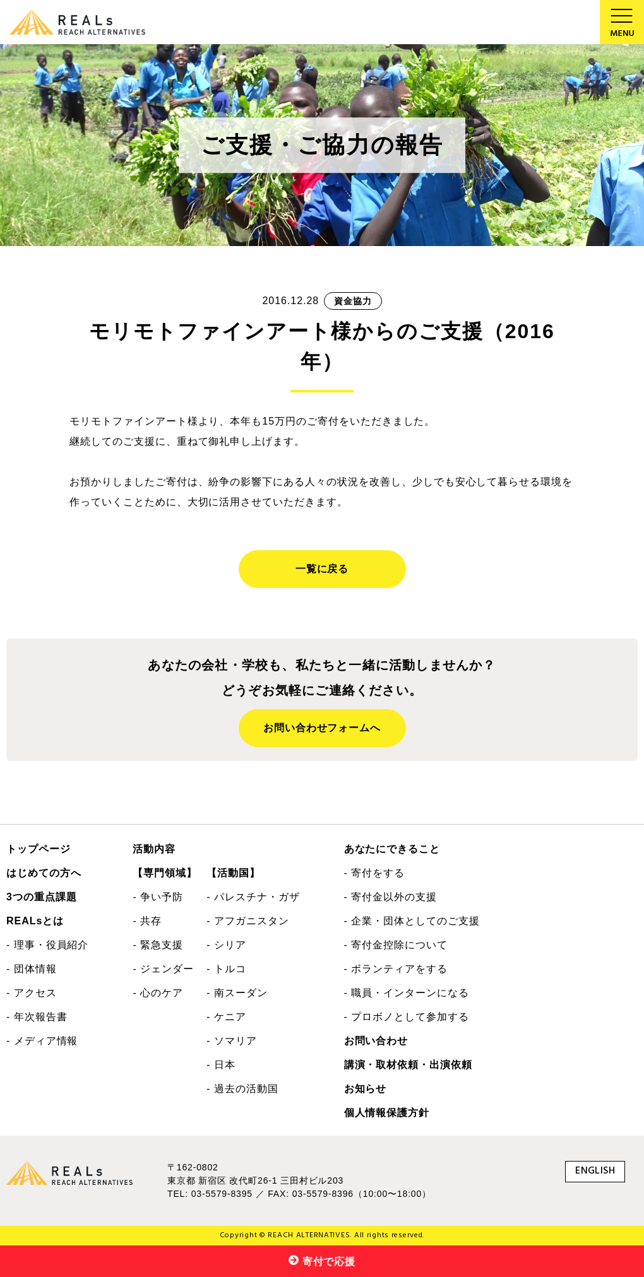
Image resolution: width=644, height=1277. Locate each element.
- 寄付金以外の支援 (390, 897)
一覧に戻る (322, 568)
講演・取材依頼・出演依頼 (408, 1064)
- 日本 (221, 1064)
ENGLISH (595, 1171)
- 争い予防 (158, 897)
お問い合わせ (376, 1040)
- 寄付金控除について (396, 944)
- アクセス (31, 992)
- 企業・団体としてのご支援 (412, 920)
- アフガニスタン (247, 920)
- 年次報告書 (37, 1016)
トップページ (38, 849)
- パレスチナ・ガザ (252, 897)
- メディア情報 (42, 1040)
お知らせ (365, 1088)
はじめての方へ (43, 873)
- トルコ (226, 968)
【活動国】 (233, 873)
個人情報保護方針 (387, 1112)
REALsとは (35, 920)
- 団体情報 (31, 968)
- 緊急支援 (158, 944)
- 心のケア (158, 992)
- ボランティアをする (396, 968)
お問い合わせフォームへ (322, 727)
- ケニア (226, 1016)
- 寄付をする (374, 873)
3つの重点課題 (41, 897)
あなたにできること (392, 849)
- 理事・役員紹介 (47, 944)
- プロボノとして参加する (406, 1016)
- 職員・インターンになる (406, 992)
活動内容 (154, 849)
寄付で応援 (329, 1261)
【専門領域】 (165, 873)
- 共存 (147, 920)
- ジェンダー (163, 968)
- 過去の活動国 (242, 1088)
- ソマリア (231, 1040)
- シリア (226, 944)
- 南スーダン (237, 992)
